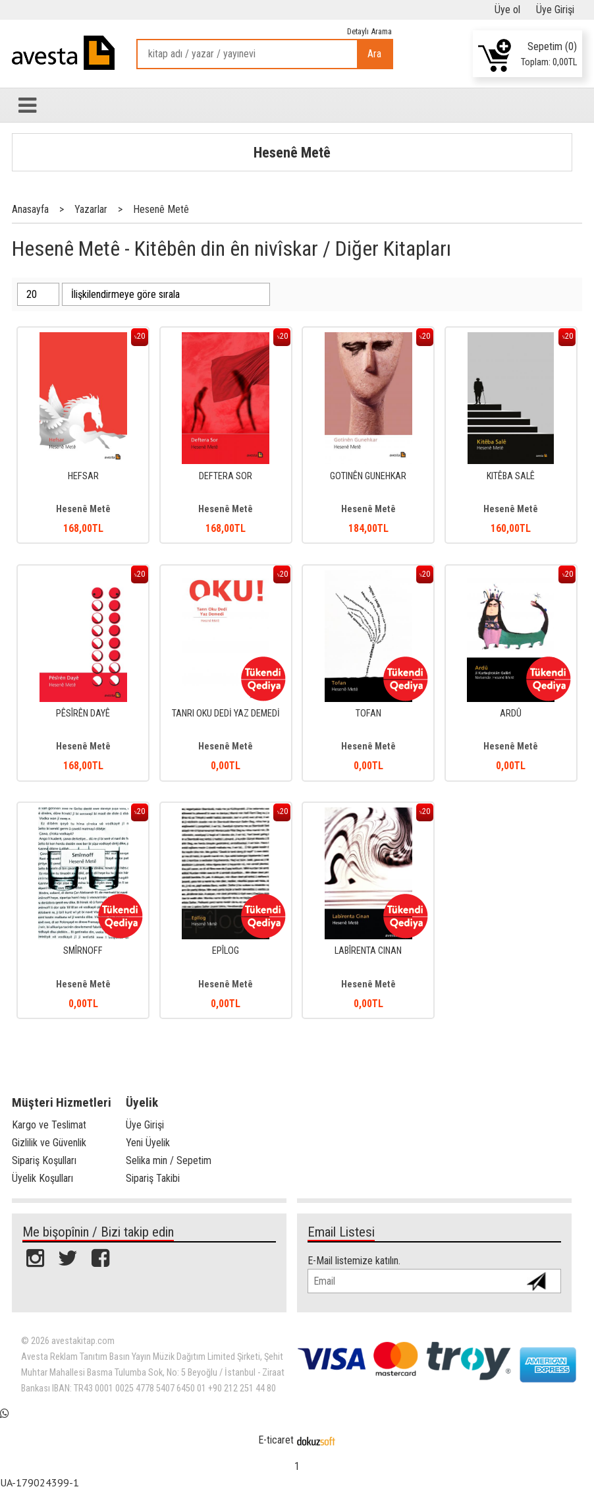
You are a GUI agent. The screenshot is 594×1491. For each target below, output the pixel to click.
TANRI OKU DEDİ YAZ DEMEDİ (226, 713)
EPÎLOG (225, 950)
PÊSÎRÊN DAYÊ (83, 713)
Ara (374, 53)
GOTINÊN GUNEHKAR (368, 476)
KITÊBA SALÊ (511, 476)
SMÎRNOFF (83, 950)
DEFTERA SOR (225, 476)
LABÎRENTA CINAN (368, 950)
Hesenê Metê (292, 152)
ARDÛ (511, 713)
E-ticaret (276, 1440)
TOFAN (368, 713)
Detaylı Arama (369, 31)
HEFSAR (83, 476)
